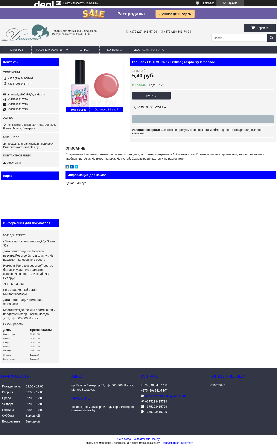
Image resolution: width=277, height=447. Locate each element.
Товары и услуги (49, 49)
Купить (151, 95)
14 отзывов (207, 3)
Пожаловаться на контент (177, 442)
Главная (16, 49)
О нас (84, 49)
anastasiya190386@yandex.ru (26, 94)
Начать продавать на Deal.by (80, 3)
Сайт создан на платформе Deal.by (138, 439)
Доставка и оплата (149, 49)
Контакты (114, 49)
